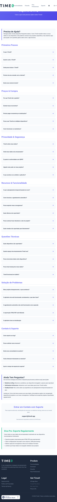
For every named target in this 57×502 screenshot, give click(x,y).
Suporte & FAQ (5, 481)
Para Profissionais (35, 471)
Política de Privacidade (7, 484)
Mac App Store (34, 486)
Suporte (43, 5)
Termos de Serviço (6, 486)
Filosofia (27, 5)
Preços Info (33, 489)
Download (33, 466)
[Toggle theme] (49, 5)
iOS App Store (34, 481)
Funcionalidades (18, 5)
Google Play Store (35, 484)
